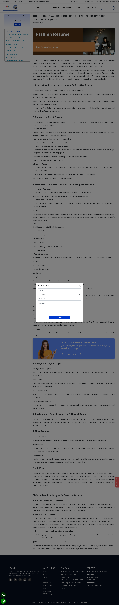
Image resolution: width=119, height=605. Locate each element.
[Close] (79, 285)
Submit (59, 318)
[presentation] (52, 310)
